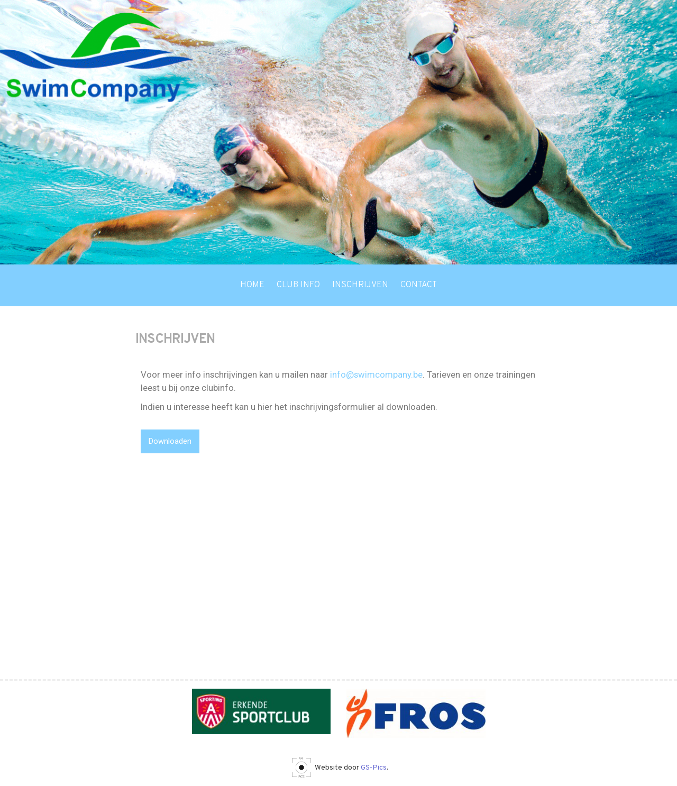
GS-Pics (374, 767)
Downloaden (170, 441)
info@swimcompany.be (376, 374)
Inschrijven (360, 285)
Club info (298, 285)
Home (252, 285)
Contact (418, 285)
